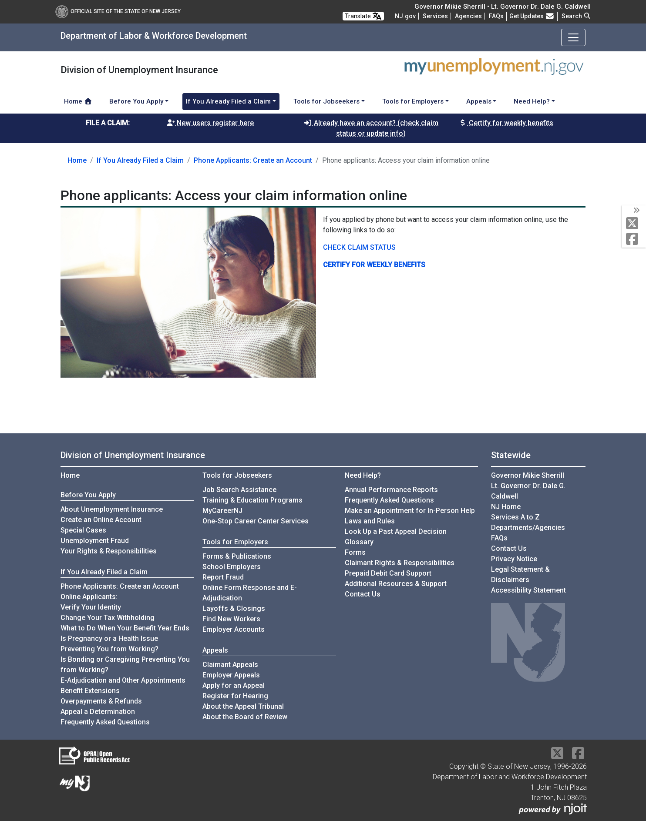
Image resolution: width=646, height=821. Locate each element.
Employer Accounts (233, 629)
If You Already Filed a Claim (140, 160)
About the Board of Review (244, 717)
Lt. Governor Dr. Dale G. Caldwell (528, 491)
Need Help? (363, 475)
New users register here (210, 123)
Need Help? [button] (532, 101)
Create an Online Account (101, 520)
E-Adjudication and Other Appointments (123, 680)
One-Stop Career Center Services (255, 521)
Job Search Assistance (239, 490)
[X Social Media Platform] (634, 223)
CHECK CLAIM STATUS (359, 247)
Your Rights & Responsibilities (109, 551)
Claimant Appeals (230, 664)
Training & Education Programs (252, 500)
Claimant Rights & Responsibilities (399, 563)
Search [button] (576, 16)
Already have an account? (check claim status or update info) (370, 128)
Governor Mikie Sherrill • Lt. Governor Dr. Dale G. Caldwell (502, 6)
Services (435, 16)
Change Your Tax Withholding (108, 617)
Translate (363, 16)
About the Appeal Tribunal (243, 706)
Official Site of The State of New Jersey (118, 11)
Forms (355, 552)
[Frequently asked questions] (496, 16)
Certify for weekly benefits (505, 123)
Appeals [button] (478, 101)
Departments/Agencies (528, 527)
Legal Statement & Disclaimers (520, 574)
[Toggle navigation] (573, 37)
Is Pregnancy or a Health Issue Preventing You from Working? (109, 643)
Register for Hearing (235, 696)
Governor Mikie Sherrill (527, 475)
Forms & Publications (236, 556)
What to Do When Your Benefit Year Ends (125, 628)
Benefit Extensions (90, 691)
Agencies (468, 16)
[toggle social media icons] (636, 210)
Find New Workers (231, 619)
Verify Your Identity (91, 607)
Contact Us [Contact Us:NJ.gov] (509, 548)
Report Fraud (223, 577)
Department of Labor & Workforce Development (154, 35)
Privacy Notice (514, 559)
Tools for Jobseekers (237, 475)
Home (78, 101)
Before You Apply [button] (136, 101)
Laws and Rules (370, 521)
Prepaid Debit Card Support (388, 573)
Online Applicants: (89, 597)
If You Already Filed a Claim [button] (228, 101)
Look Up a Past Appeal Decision (396, 531)
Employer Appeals (231, 675)
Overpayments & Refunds (101, 701)
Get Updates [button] (532, 16)
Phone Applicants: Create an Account (253, 160)
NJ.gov (405, 16)
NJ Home (506, 507)
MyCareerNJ (222, 510)
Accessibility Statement (528, 590)
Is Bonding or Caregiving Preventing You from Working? (125, 664)
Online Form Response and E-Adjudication (249, 592)
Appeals (215, 650)
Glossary (359, 542)
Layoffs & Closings (233, 608)
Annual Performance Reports (391, 490)
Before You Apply (88, 495)
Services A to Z (515, 517)
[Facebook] (634, 239)
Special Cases (83, 530)
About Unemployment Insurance (112, 509)
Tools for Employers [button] (413, 101)
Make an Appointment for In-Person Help (410, 510)
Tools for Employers (235, 542)
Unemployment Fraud (95, 540)
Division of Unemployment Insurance (133, 455)
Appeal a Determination (98, 711)
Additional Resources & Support (396, 584)
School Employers (231, 567)
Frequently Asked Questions (105, 721)
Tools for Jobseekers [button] (326, 101)
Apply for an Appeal (233, 685)
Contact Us (362, 594)
